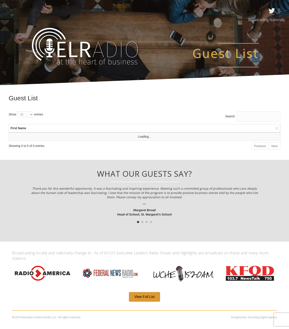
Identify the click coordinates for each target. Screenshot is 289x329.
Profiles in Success (150, 11)
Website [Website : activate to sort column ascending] (202, 128)
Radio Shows (86, 11)
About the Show (49, 11)
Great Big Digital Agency (262, 317)
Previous (260, 146)
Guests (115, 11)
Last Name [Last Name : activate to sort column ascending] (63, 128)
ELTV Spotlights (193, 11)
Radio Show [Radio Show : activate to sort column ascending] (242, 128)
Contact (226, 11)
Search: (252, 116)
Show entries (26, 114)
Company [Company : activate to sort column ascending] (162, 128)
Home (17, 11)
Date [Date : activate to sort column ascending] (103, 128)
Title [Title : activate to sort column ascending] (131, 128)
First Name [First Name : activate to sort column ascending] (18, 128)
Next (274, 146)
